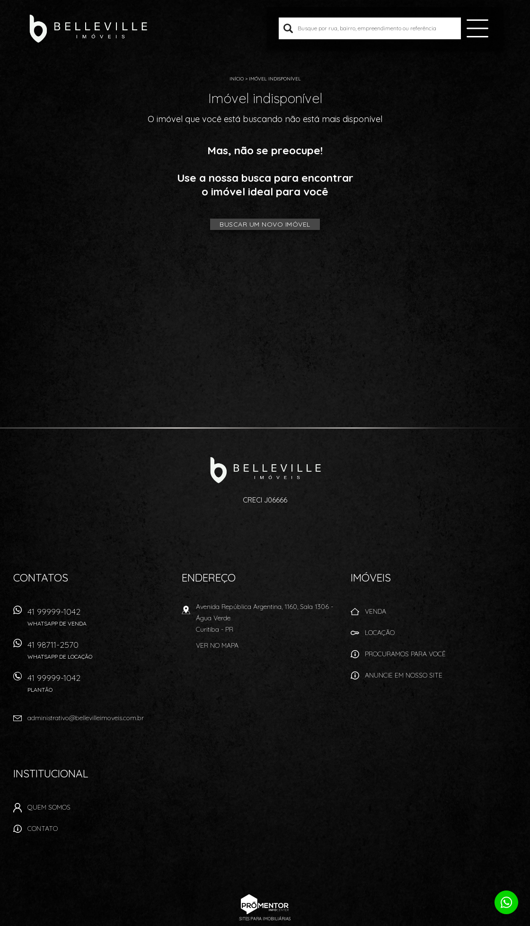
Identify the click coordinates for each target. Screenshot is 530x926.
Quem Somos (49, 807)
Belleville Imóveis (265, 470)
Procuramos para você (405, 654)
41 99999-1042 (98, 620)
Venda (375, 611)
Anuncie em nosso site (403, 675)
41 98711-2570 (98, 653)
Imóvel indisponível (275, 79)
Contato (42, 828)
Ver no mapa (217, 645)
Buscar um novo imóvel (265, 224)
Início (237, 79)
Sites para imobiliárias (265, 918)
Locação (380, 632)
